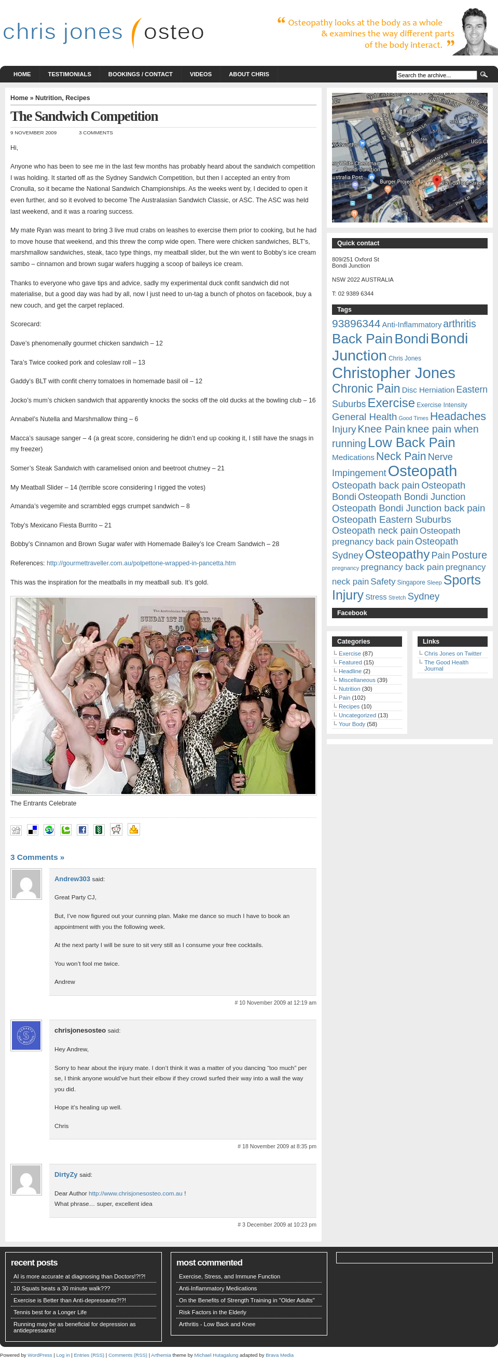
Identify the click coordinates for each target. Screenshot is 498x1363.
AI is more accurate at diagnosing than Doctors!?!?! (79, 1276)
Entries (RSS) (89, 1355)
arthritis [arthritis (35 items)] (459, 323)
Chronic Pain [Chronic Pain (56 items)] (366, 388)
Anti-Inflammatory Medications (218, 1288)
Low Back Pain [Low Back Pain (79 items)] (411, 442)
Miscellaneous (357, 680)
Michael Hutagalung (217, 1355)
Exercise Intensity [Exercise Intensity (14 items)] (442, 405)
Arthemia (161, 1355)
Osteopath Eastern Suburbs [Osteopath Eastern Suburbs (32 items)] (391, 519)
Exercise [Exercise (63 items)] (391, 403)
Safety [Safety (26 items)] (382, 582)
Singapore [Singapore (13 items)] (411, 582)
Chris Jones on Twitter (452, 653)
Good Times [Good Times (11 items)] (413, 418)
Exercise (350, 653)
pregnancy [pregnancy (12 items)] (345, 568)
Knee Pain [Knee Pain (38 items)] (382, 429)
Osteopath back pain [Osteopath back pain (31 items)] (376, 485)
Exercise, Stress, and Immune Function (229, 1276)
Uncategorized (357, 715)
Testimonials (69, 74)
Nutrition (48, 98)
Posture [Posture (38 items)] (469, 555)
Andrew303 (72, 879)
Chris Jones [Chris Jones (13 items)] (405, 358)
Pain (344, 697)
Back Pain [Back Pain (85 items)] (362, 338)
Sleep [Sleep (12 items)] (434, 582)
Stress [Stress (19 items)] (376, 597)
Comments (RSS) (127, 1355)
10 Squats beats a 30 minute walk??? (61, 1288)
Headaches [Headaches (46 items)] (458, 416)
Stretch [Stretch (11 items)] (397, 597)
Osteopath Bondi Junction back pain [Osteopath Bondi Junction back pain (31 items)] (408, 508)
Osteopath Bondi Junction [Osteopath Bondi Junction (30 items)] (411, 497)
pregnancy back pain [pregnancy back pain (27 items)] (402, 567)
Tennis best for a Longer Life (50, 1312)
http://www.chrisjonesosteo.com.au (136, 1193)
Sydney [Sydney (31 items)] (424, 596)
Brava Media (280, 1355)
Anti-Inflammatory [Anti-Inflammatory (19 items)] (411, 325)
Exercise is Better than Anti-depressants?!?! (69, 1300)
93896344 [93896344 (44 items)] (356, 323)
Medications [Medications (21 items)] (353, 457)
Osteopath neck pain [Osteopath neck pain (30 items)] (375, 530)
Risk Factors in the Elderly (212, 1312)
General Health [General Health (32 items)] (364, 416)
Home (22, 74)
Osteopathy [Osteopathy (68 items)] (397, 554)
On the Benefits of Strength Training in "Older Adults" (247, 1300)
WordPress (39, 1355)
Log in (63, 1355)
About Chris (249, 74)
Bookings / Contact (140, 74)
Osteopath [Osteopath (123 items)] (423, 471)
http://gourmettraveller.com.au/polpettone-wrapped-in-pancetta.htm (141, 563)
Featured (350, 662)
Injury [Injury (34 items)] (344, 429)
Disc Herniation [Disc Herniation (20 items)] (428, 389)
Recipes (77, 98)
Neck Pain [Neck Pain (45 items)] (401, 456)
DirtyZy (66, 1174)
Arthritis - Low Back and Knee (217, 1324)
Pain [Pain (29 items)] (441, 555)
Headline (350, 671)
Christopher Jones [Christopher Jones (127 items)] (393, 372)
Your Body (352, 724)
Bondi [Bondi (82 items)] (411, 338)
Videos (201, 74)
